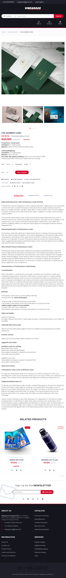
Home (3, 32)
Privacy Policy (6, 549)
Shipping (5, 179)
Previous (61, 476)
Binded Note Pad (17, 460)
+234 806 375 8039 (9, 526)
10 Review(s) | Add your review (20, 136)
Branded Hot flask (49, 460)
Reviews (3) (48, 195)
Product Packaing (41, 522)
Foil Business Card (28, 183)
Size (7, 164)
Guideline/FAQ (33, 195)
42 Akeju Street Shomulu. (11, 522)
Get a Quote (22, 172)
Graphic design (40, 542)
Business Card (13, 32)
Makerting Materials (42, 529)
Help (36, 556)
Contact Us (5, 545)
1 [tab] (30, 128)
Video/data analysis (41, 549)
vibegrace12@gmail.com (24, 2)
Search (58, 16)
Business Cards (15, 183)
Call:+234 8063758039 (32, 179)
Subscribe (47, 492)
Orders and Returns (8, 552)
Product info (18, 195)
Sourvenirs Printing (41, 516)
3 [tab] (34, 128)
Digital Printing (40, 545)
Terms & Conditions (8, 556)
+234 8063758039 (7, 2)
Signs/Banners (40, 519)
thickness (23, 164)
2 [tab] (32, 128)
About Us (4, 542)
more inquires (16, 179)
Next (63, 476)
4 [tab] (35, 128)
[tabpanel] (33, 114)
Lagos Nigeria (39, 2)
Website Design (40, 552)
